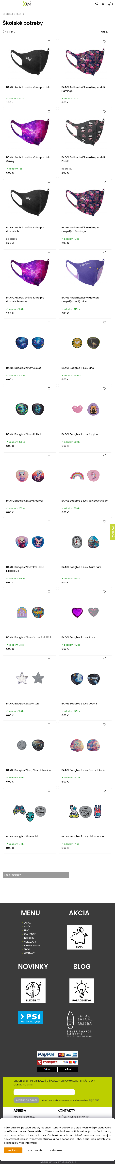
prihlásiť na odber (26, 1100)
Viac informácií (28, 1142)
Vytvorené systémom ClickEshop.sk (58, 1162)
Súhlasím (13, 1150)
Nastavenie (35, 1150)
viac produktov (13, 874)
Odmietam (58, 1150)
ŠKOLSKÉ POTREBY (12, 14)
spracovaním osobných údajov (74, 1100)
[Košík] (111, 3)
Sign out (94, 1100)
